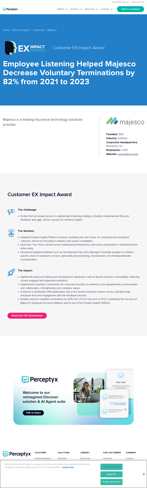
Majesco (52, 30)
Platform (60, 9)
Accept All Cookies (111, 482)
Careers (129, 458)
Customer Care (137, 2)
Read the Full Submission (27, 315)
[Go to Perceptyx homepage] (10, 9)
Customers (38, 30)
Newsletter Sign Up (120, 2)
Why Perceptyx (21, 30)
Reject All (111, 474)
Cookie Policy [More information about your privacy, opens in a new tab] (68, 467)
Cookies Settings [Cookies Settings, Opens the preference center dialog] (111, 467)
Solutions (74, 9)
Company (105, 9)
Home (6, 30)
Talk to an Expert (130, 9)
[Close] (144, 474)
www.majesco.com (128, 154)
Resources (90, 9)
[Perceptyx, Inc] (17, 454)
